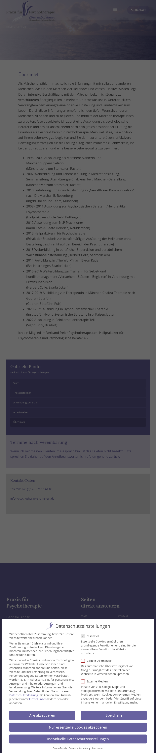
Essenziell (91, 635)
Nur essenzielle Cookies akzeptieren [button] (78, 726)
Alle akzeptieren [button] (42, 714)
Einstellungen (38, 698)
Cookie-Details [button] (60, 747)
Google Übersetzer (97, 660)
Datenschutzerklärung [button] (79, 747)
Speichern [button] (114, 714)
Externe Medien (95, 680)
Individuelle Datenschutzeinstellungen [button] (78, 737)
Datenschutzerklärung (23, 694)
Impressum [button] (97, 747)
